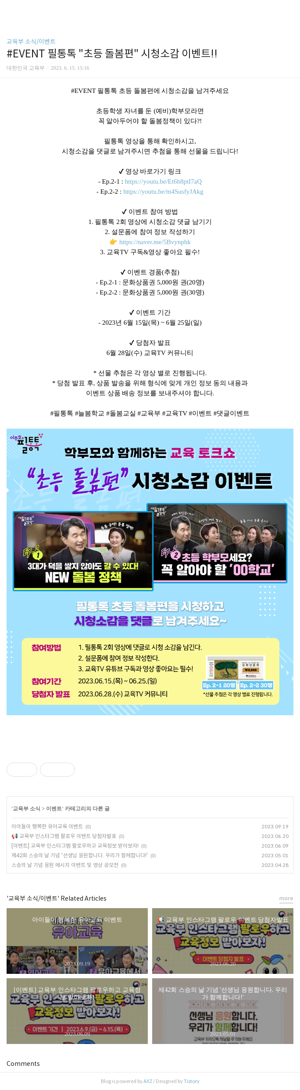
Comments (23, 1064)
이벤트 (54, 809)
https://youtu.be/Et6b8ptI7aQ (163, 181)
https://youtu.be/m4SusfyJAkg (163, 191)
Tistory (192, 1081)
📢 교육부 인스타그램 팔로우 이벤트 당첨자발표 (63, 836)
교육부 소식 (26, 809)
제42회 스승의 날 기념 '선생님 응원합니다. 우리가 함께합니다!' (79, 855)
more (286, 898)
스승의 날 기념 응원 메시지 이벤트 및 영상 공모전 (64, 865)
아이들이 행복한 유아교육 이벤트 (47, 826)
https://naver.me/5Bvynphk (155, 241)
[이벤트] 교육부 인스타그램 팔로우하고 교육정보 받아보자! (75, 845)
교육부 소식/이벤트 (31, 42)
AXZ (147, 1081)
